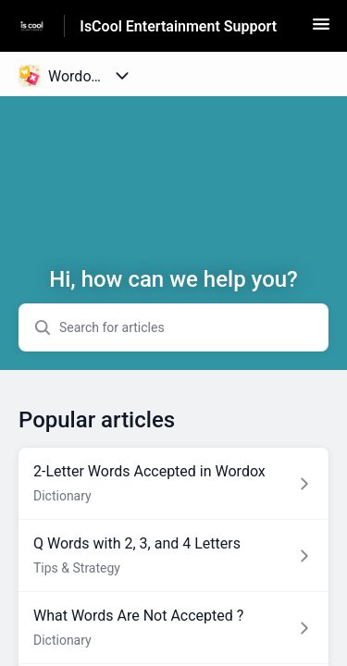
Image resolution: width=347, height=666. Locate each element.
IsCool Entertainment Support (178, 26)
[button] (321, 30)
